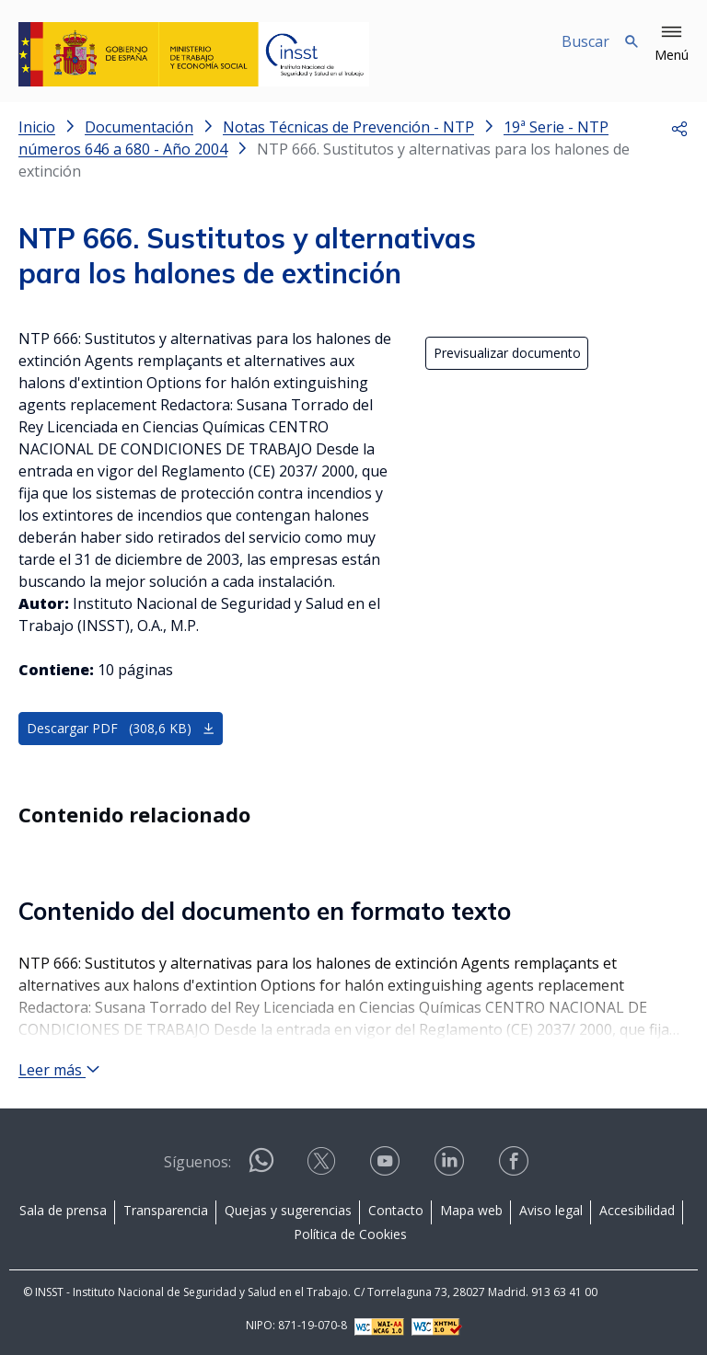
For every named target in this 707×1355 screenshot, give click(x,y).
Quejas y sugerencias (288, 1210)
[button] (672, 44)
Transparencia (165, 1210)
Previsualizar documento (507, 353)
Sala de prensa (63, 1210)
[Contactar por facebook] (515, 1167)
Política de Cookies (350, 1234)
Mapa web (471, 1210)
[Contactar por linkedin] (451, 1167)
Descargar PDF (121, 728)
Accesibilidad (637, 1210)
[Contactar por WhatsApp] (261, 1168)
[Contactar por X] (323, 1167)
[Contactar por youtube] (386, 1167)
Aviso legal (551, 1210)
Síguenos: (197, 1162)
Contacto (395, 1210)
